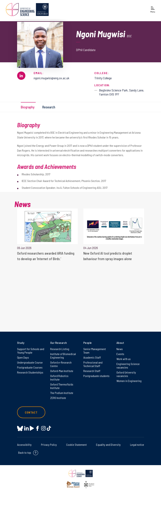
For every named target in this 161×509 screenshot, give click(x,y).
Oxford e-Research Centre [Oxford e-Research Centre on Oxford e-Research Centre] (61, 364)
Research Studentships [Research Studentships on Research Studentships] (30, 372)
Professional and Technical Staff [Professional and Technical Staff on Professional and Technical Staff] (92, 364)
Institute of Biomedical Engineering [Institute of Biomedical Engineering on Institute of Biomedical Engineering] (63, 355)
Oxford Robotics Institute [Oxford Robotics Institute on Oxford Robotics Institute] (59, 377)
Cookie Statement (76, 444)
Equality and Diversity (108, 444)
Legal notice (137, 444)
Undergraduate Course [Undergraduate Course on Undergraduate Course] (30, 362)
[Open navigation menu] (152, 9)
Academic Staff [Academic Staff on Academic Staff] (92, 357)
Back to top (24, 452)
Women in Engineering (128, 381)
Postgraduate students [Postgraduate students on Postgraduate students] (96, 376)
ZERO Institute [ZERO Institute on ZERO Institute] (58, 397)
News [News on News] (119, 349)
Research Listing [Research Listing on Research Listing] (59, 349)
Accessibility (24, 444)
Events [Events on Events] (120, 354)
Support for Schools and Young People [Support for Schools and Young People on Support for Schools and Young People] (30, 350)
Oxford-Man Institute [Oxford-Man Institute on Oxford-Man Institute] (61, 371)
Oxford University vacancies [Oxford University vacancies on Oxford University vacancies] (126, 374)
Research (48, 107)
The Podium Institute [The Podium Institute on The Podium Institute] (61, 393)
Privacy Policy (49, 444)
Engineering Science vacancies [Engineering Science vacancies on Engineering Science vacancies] (128, 365)
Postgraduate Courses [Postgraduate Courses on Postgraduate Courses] (30, 367)
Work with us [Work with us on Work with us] (123, 359)
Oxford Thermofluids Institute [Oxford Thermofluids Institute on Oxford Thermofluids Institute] (61, 386)
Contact (31, 412)
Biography (27, 107)
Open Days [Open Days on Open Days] (23, 357)
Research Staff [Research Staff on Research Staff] (91, 371)
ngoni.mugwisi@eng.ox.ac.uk (51, 78)
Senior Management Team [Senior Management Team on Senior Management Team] (94, 350)
